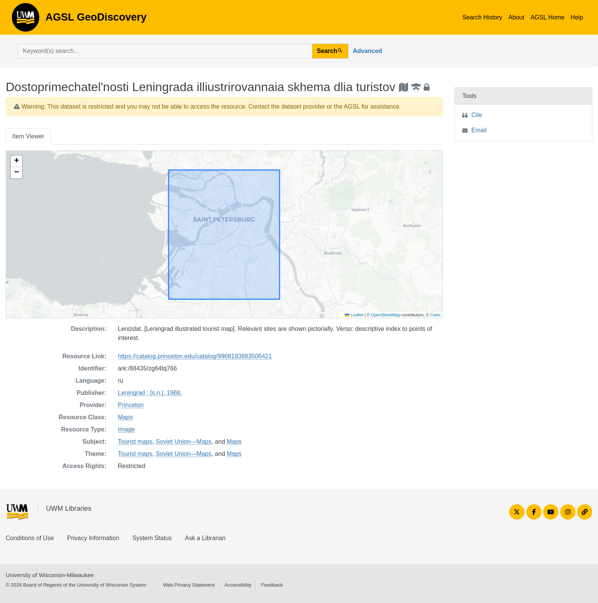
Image (126, 429)
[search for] (165, 51)
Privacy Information (93, 538)
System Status (152, 538)
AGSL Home (547, 17)
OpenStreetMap (386, 315)
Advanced (367, 51)
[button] (16, 161)
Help (577, 17)
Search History (482, 17)
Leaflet (354, 315)
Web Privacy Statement (189, 585)
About (516, 17)
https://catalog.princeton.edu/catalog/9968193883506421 (195, 356)
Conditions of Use (30, 538)
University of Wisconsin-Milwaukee (50, 575)
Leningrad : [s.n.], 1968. (150, 393)
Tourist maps (135, 441)
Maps (125, 417)
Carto (435, 315)
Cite (476, 115)
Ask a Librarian (205, 538)
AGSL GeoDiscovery (25, 19)
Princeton (131, 405)
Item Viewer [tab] (28, 136)
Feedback (272, 585)
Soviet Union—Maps (184, 441)
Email (479, 130)
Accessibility (237, 585)
